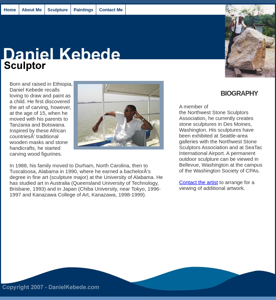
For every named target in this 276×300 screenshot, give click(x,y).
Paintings (83, 9)
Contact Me (111, 9)
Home (10, 9)
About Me (32, 9)
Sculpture (58, 9)
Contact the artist (198, 182)
